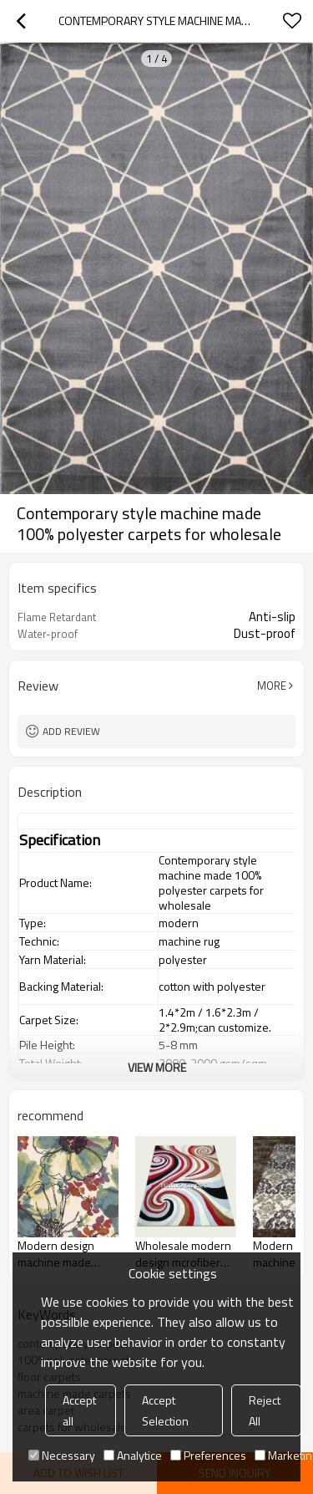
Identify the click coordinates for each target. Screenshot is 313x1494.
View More (157, 1067)
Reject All (264, 1410)
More (271, 685)
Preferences (208, 1455)
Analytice (132, 1455)
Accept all (79, 1410)
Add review (71, 731)
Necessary (61, 1455)
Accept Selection (165, 1410)
